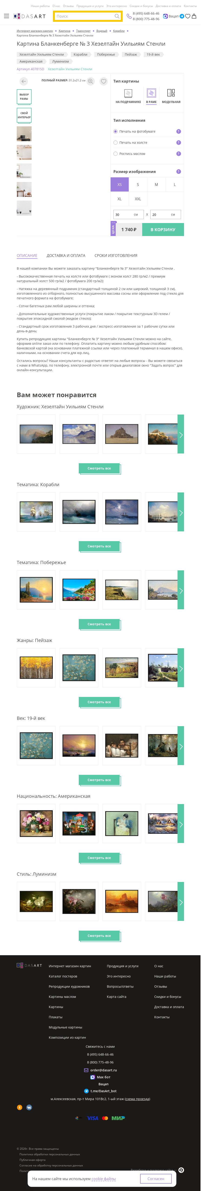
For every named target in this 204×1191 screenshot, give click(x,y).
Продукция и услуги (90, 6)
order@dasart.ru (103, 1070)
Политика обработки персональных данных (50, 1154)
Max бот (103, 1077)
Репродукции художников (69, 986)
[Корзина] (194, 16)
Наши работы (40, 6)
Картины (56, 1007)
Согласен (156, 1178)
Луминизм (60, 61)
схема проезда (137, 1099)
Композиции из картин (67, 1037)
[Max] (165, 16)
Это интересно (116, 6)
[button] (181, 434)
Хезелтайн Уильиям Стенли (42, 54)
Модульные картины (65, 1027)
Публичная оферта (33, 1160)
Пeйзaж (131, 54)
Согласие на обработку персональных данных (51, 1165)
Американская (31, 61)
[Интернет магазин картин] (29, 16)
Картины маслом (62, 996)
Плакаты (56, 1017)
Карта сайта (116, 996)
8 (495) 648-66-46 (146, 13)
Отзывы (68, 6)
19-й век (153, 54)
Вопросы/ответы (120, 986)
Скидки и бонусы (141, 6)
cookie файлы (104, 1178)
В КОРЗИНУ (163, 229)
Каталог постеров (63, 976)
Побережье (106, 54)
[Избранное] (187, 16)
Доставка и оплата (168, 6)
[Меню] (6, 16)
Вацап (174, 16)
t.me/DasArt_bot (104, 1091)
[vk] (29, 1107)
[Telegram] (182, 16)
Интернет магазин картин (70, 966)
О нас (56, 6)
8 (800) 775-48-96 (146, 19)
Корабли (80, 54)
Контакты (190, 6)
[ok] (20, 1107)
